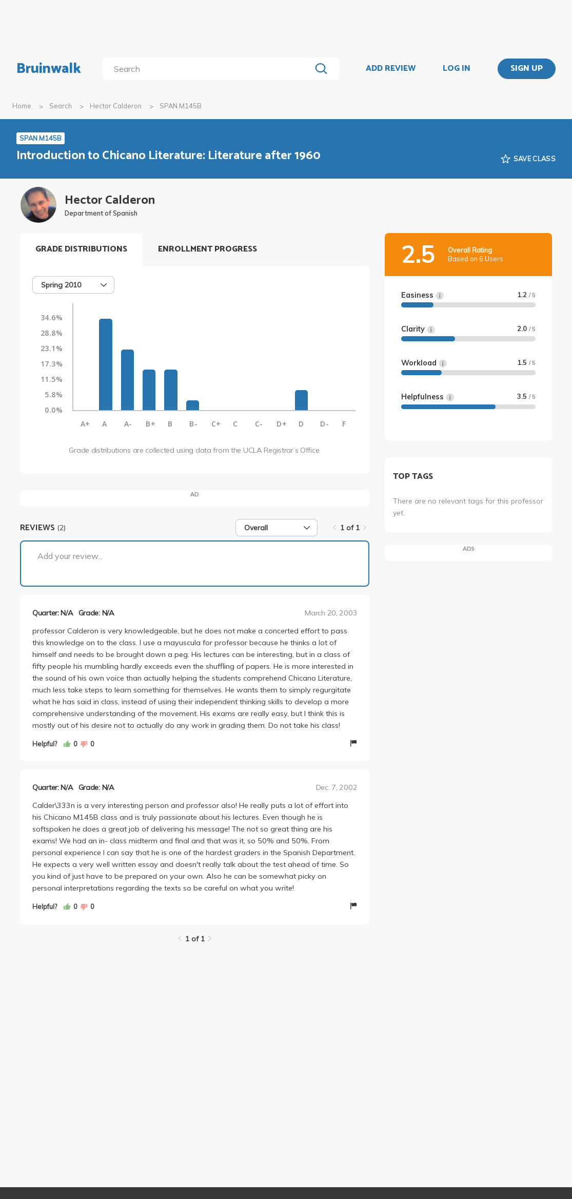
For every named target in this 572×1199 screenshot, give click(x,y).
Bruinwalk (48, 68)
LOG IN (456, 68)
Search (60, 106)
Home (21, 106)
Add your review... (70, 556)
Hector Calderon (116, 106)
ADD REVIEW (391, 68)
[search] (209, 68)
